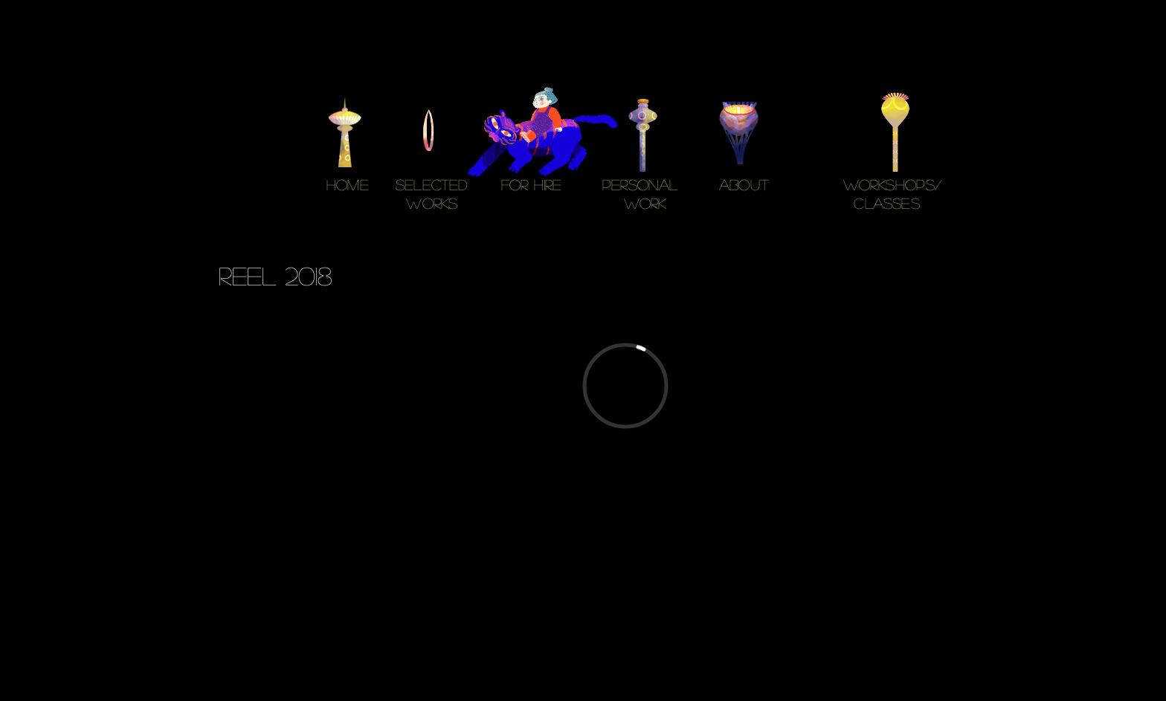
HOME (347, 184)
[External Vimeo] (625, 385)
